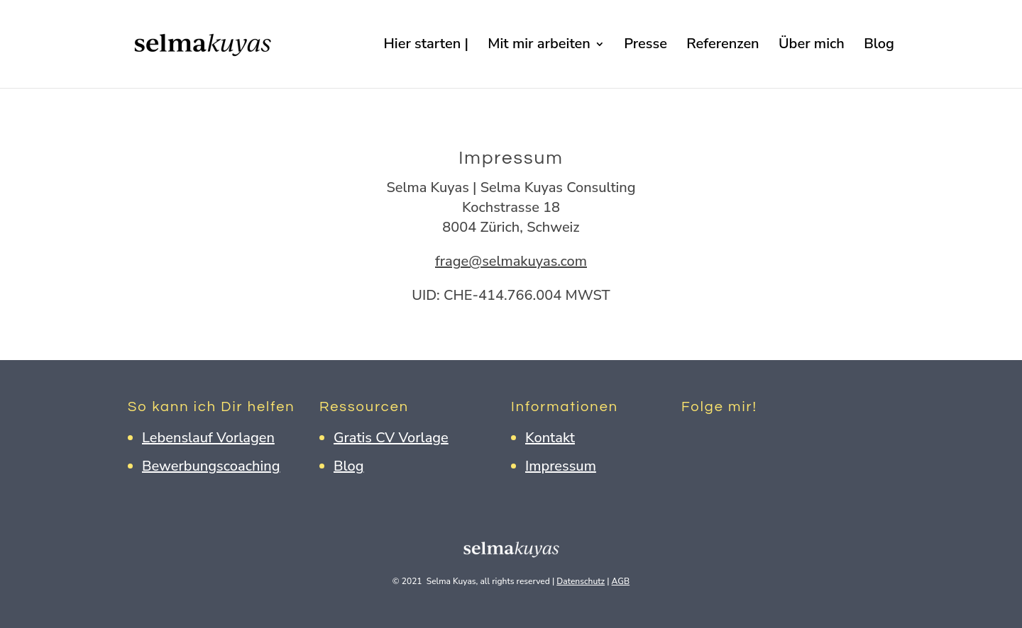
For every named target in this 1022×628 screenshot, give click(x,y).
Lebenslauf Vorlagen (208, 437)
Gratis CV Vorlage (391, 437)
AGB (621, 581)
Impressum (560, 466)
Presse (645, 46)
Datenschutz (580, 581)
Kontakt (550, 437)
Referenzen (722, 46)
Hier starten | (425, 46)
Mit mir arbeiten (539, 46)
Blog (879, 46)
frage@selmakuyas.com (511, 261)
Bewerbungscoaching (211, 466)
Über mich (812, 46)
